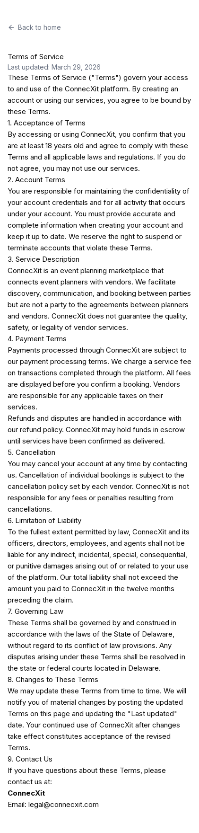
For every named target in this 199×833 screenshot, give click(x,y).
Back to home (34, 27)
